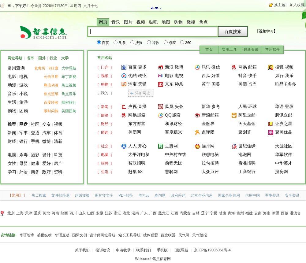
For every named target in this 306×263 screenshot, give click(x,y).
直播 (142, 106)
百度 (103, 43)
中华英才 (283, 163)
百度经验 (51, 102)
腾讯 (206, 67)
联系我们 (143, 250)
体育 (58, 132)
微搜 (191, 22)
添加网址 (142, 93)
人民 (242, 106)
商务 (35, 171)
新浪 (169, 67)
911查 (53, 68)
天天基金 (247, 123)
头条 (120, 43)
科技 (58, 154)
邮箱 (252, 67)
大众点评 (210, 171)
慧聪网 (171, 171)
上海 (20, 213)
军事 (23, 132)
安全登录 (292, 195)
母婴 (23, 163)
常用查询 (16, 67)
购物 (178, 22)
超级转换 (82, 195)
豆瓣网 (171, 145)
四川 (73, 213)
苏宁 (206, 84)
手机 (35, 141)
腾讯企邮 (283, 115)
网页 (103, 22)
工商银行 (247, 171)
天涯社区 (283, 145)
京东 (169, 84)
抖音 (242, 75)
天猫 (142, 84)
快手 (252, 75)
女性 (12, 163)
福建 (249, 213)
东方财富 (136, 123)
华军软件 (283, 154)
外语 (23, 171)
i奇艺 (142, 75)
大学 (65, 58)
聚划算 (244, 132)
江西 (174, 213)
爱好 (46, 163)
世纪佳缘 (247, 145)
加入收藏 (297, 5)
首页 (209, 49)
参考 (215, 106)
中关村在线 (175, 154)
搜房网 (281, 171)
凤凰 (169, 106)
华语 (279, 106)
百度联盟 (168, 235)
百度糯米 (173, 132)
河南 (55, 213)
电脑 (12, 154)
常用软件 (272, 49)
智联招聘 (136, 163)
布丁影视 (69, 77)
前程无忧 (173, 163)
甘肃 (222, 213)
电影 (12, 76)
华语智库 (27, 235)
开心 (142, 145)
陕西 (64, 213)
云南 (258, 213)
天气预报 (199, 235)
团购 (23, 110)
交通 (35, 132)
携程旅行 (69, 102)
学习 (12, 171)
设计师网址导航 (102, 235)
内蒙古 (185, 213)
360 (186, 43)
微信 (215, 67)
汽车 (46, 132)
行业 (53, 58)
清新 (58, 141)
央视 (132, 106)
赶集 (132, 171)
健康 (35, 163)
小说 (23, 93)
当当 (252, 84)
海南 (267, 213)
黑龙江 (163, 213)
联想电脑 (210, 154)
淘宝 (132, 84)
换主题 (279, 5)
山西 (91, 213)
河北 (46, 213)
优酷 (132, 75)
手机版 (162, 250)
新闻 (12, 132)
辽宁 (204, 213)
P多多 (290, 84)
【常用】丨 (17, 195)
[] (105, 67)
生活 (12, 102)
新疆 (275, 213)
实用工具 (229, 49)
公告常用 (51, 77)
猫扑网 (208, 145)
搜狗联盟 (150, 235)
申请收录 (123, 250)
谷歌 (153, 43)
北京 (11, 213)
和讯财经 (173, 123)
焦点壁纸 (51, 94)
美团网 (134, 132)
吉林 (196, 213)
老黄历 (39, 68)
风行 (279, 75)
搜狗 (137, 43)
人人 (132, 145)
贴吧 (153, 22)
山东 (82, 213)
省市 (30, 58)
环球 (252, 106)
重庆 (37, 213)
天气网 (183, 235)
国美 (215, 84)
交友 (46, 124)
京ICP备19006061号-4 (212, 250)
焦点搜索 (39, 195)
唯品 (279, 84)
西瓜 (206, 75)
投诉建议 (102, 250)
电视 (23, 76)
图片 (128, 22)
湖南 (135, 213)
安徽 (99, 213)
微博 (46, 141)
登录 (289, 106)
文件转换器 (60, 195)
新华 (206, 106)
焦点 (203, 22)
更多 (142, 67)
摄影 (35, 154)
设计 (46, 154)
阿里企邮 (247, 115)
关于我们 (82, 250)
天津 (28, 213)
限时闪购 (51, 111)
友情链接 (8, 235)
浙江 (117, 213)
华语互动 (62, 235)
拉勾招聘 (210, 163)
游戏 (23, 85)
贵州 (240, 213)
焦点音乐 (69, 94)
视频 (140, 22)
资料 (58, 171)
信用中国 (252, 195)
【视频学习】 (266, 31)
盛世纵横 (44, 235)
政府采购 (178, 195)
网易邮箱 (136, 115)
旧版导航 (181, 250)
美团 (242, 84)
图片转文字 (104, 195)
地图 (166, 22)
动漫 (12, 85)
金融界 (208, 123)
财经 (12, 141)
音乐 (115, 22)
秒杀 (179, 84)
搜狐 (279, 67)
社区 (35, 124)
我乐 (289, 75)
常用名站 (104, 58)
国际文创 (79, 235)
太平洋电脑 (139, 154)
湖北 (126, 213)
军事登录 (272, 195)
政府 (46, 171)
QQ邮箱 (172, 115)
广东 (144, 213)
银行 (23, 141)
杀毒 (23, 154)
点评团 (208, 132)
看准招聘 (247, 163)
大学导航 (69, 68)
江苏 (108, 213)
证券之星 (283, 123)
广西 (153, 213)
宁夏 (213, 213)
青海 (231, 213)
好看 (215, 75)
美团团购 (69, 111)
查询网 (160, 195)
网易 (242, 67)
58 (140, 171)
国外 (42, 58)
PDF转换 (125, 195)
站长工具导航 (129, 235)
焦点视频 (69, 85)
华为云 (143, 195)
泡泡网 (244, 154)
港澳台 (295, 213)
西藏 (284, 213)
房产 (58, 163)
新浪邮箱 (210, 115)
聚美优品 (283, 132)
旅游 (23, 102)
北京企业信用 (202, 195)
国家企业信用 (229, 195)
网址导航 (15, 58)
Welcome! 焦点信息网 (152, 259)
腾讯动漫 (51, 85)
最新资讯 (251, 49)
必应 (170, 43)
